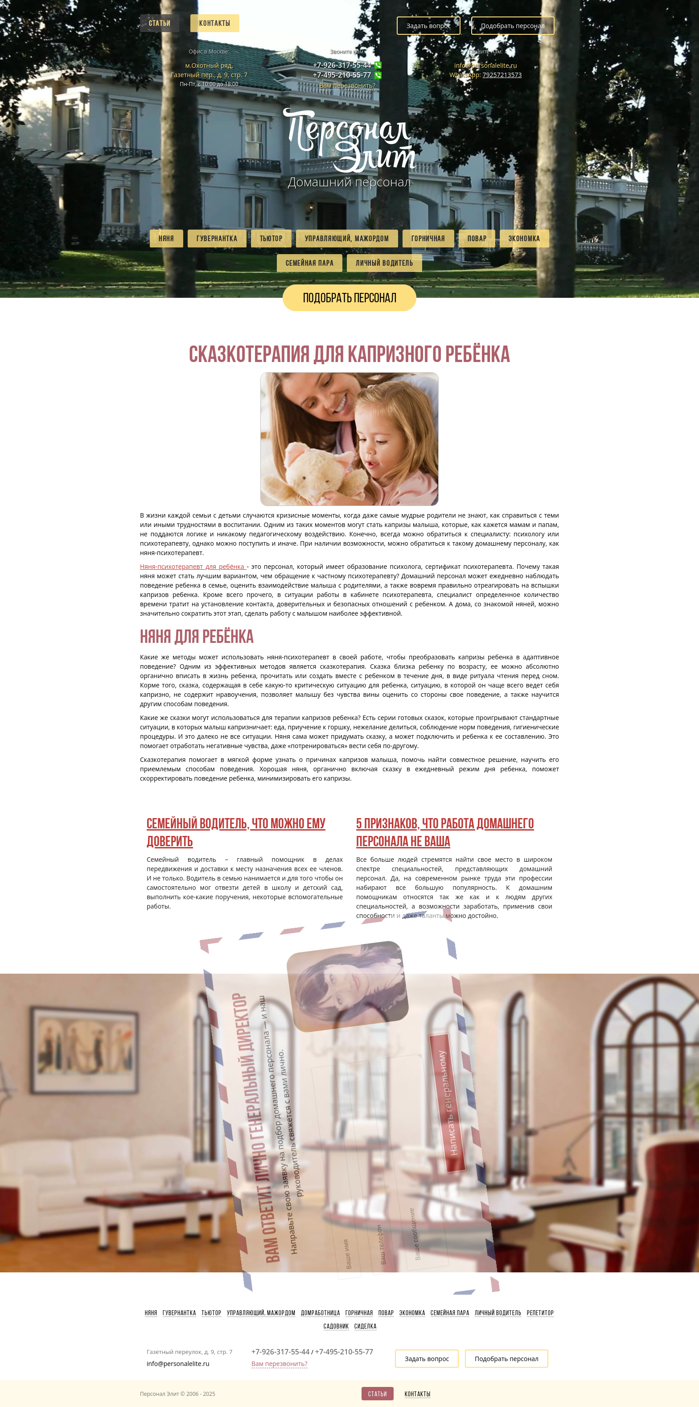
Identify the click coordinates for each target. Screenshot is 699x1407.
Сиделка (365, 1326)
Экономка (524, 238)
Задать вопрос (429, 25)
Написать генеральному (389, 1026)
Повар (477, 238)
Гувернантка (217, 238)
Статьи (159, 23)
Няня (166, 238)
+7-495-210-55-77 (342, 75)
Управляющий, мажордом (347, 238)
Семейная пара (309, 263)
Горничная (428, 238)
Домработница (320, 1312)
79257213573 (502, 74)
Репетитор (540, 1312)
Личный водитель (384, 263)
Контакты (214, 23)
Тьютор (271, 238)
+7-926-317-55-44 (342, 65)
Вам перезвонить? (347, 85)
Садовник (336, 1326)
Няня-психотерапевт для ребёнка (193, 566)
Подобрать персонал (513, 25)
